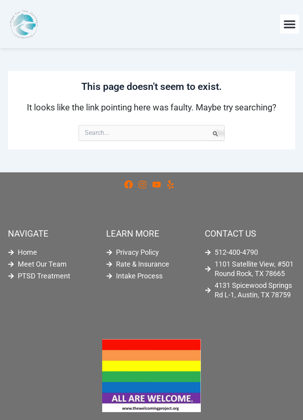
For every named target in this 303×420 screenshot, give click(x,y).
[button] (289, 24)
